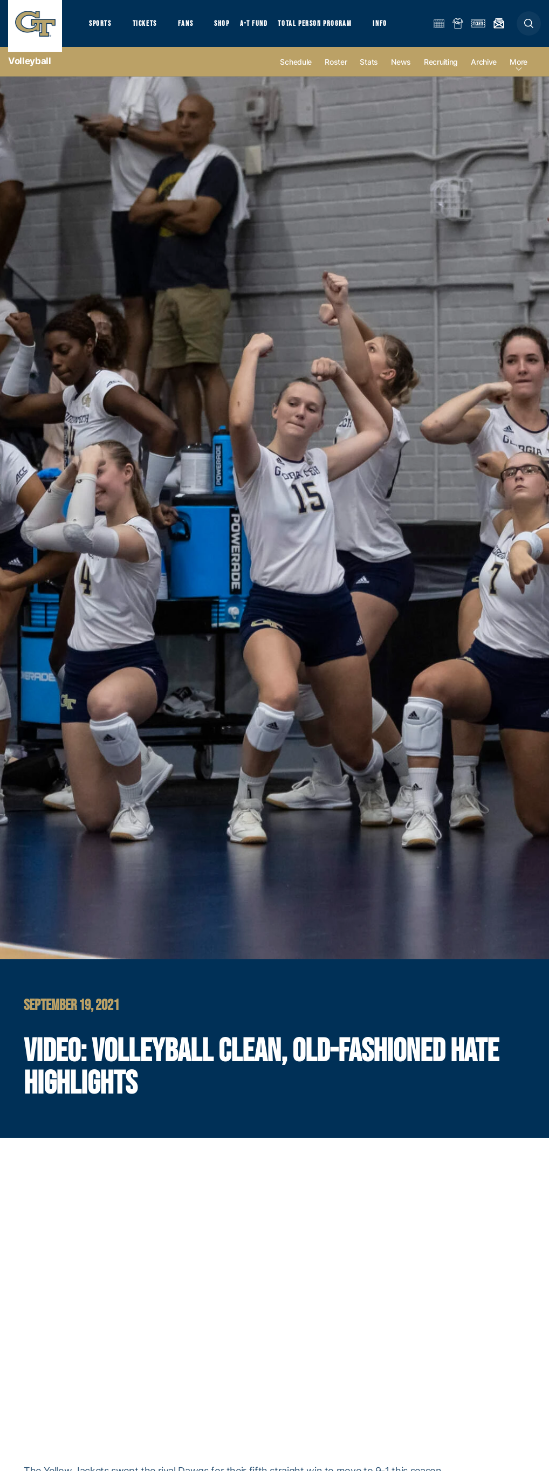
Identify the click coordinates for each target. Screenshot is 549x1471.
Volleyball (29, 70)
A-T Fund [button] (265, 27)
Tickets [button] (149, 27)
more (518, 70)
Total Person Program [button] (327, 27)
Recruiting (441, 70)
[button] (529, 28)
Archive (484, 70)
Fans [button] (193, 27)
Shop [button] (232, 27)
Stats (369, 70)
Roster (336, 70)
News (401, 70)
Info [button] (395, 27)
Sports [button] (101, 27)
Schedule (296, 70)
